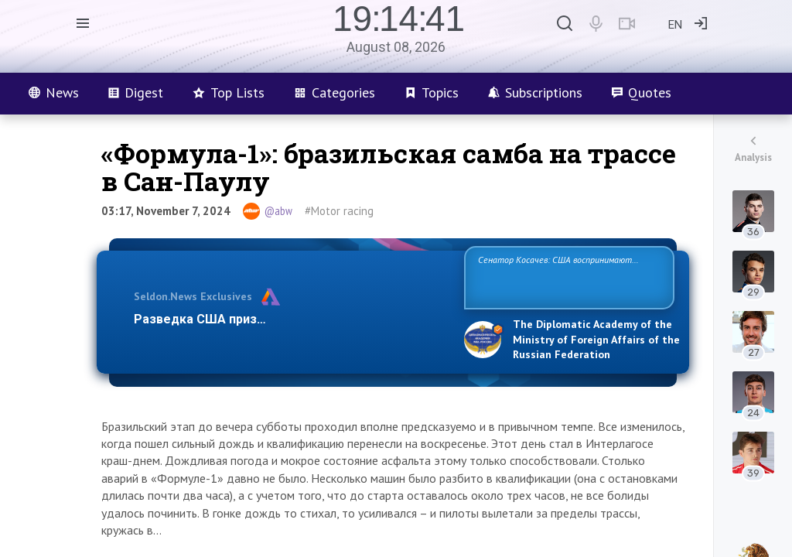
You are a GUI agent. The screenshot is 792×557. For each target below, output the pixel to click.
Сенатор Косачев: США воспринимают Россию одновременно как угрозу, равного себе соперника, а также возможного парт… (566, 276)
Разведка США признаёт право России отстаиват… (290, 319)
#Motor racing (339, 210)
